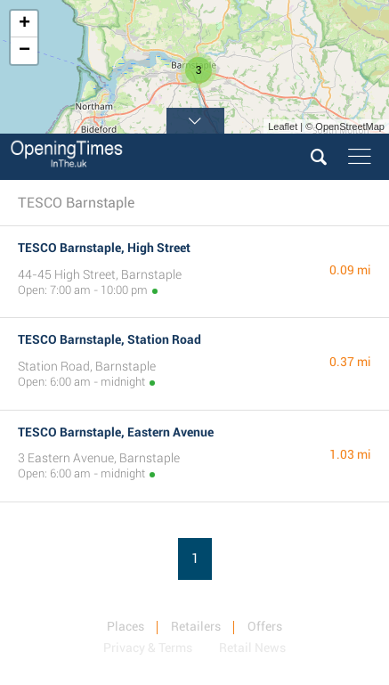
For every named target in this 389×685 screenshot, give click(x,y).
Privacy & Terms (147, 647)
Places (125, 626)
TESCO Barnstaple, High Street (104, 248)
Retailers (196, 626)
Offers (264, 626)
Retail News (252, 647)
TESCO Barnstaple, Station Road (109, 339)
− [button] (24, 50)
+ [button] (24, 24)
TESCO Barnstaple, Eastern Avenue (116, 432)
